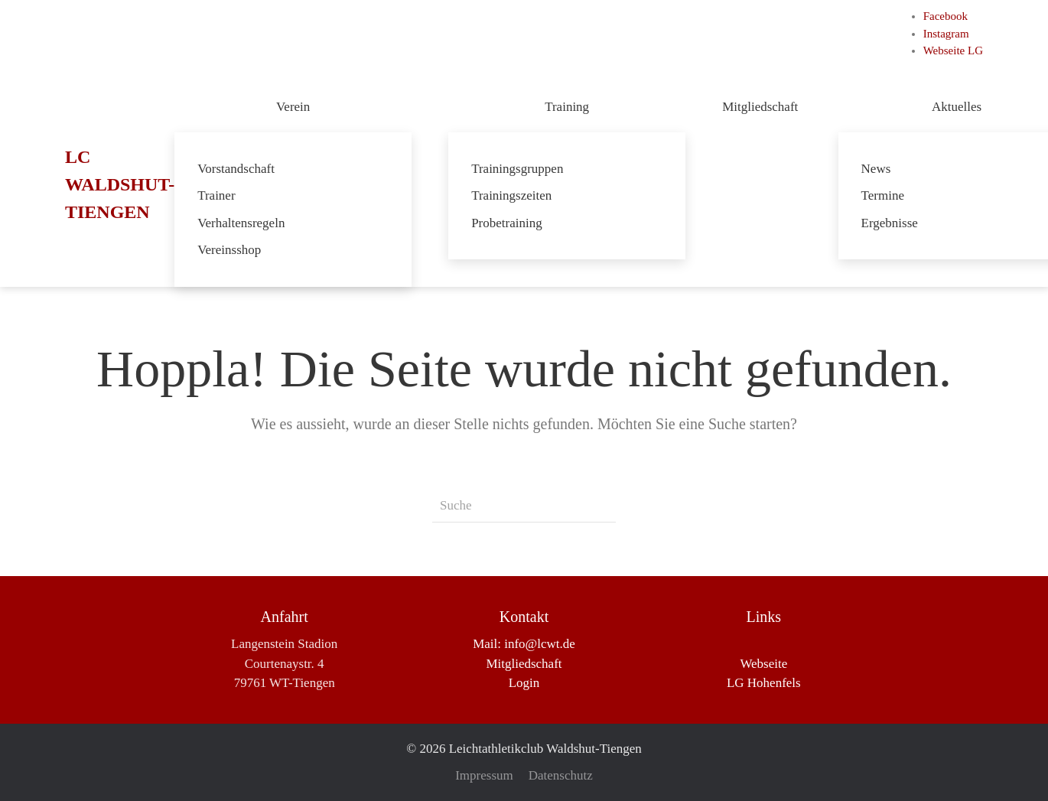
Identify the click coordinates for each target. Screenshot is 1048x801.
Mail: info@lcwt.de (524, 644)
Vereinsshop (229, 250)
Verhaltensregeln (241, 223)
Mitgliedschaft (761, 106)
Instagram (946, 34)
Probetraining (506, 223)
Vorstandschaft (236, 168)
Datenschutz (561, 775)
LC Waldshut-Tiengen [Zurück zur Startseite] (119, 184)
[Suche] (524, 506)
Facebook (945, 16)
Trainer (216, 195)
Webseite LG (953, 50)
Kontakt (524, 616)
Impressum (484, 775)
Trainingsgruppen (517, 168)
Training (567, 106)
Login (524, 683)
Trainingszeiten (511, 195)
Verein (293, 106)
